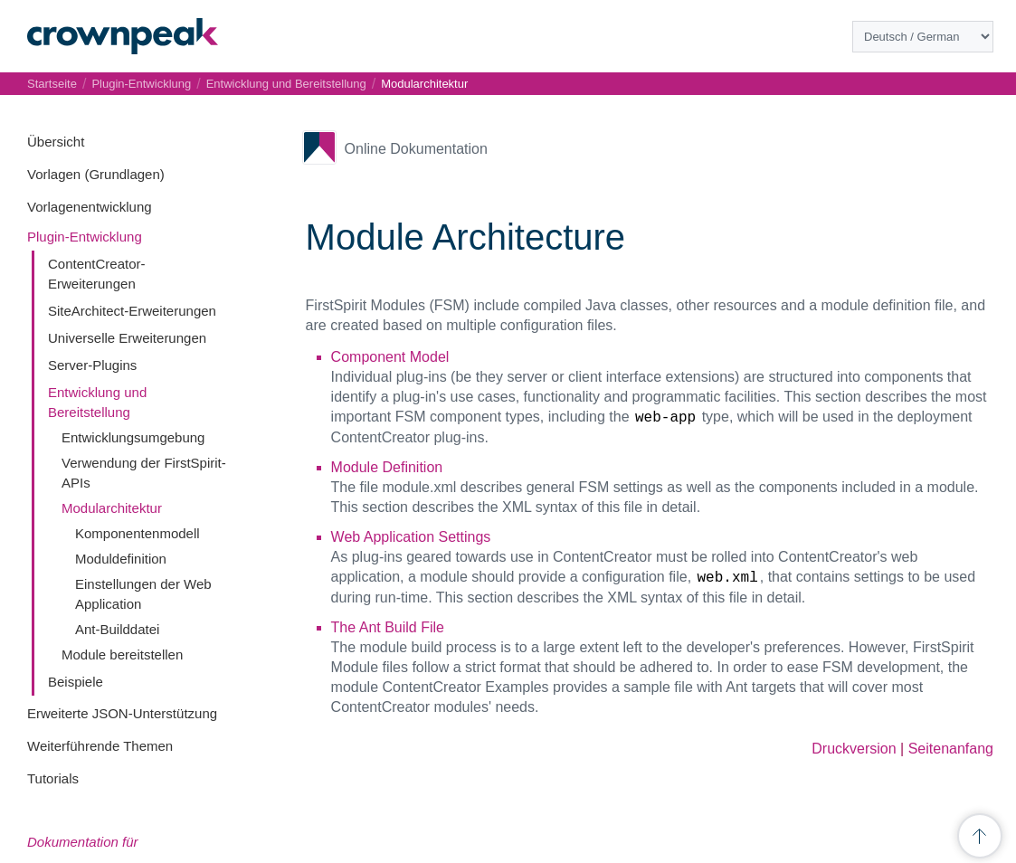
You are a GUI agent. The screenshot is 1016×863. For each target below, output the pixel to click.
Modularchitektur (112, 508)
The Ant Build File (387, 627)
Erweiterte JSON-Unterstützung (122, 713)
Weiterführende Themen (100, 746)
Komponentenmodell (137, 533)
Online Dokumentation (416, 148)
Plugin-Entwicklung (84, 236)
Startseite (52, 83)
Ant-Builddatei (117, 629)
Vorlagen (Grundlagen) (96, 174)
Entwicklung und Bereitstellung (286, 83)
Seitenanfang (950, 748)
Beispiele (75, 681)
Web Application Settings (411, 537)
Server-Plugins (92, 365)
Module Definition (387, 467)
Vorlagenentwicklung (89, 206)
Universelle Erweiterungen (127, 338)
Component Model (390, 357)
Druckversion (854, 748)
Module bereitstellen (122, 654)
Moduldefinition (120, 558)
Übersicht (55, 141)
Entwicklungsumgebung (133, 437)
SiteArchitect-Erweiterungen (132, 310)
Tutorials (53, 778)
